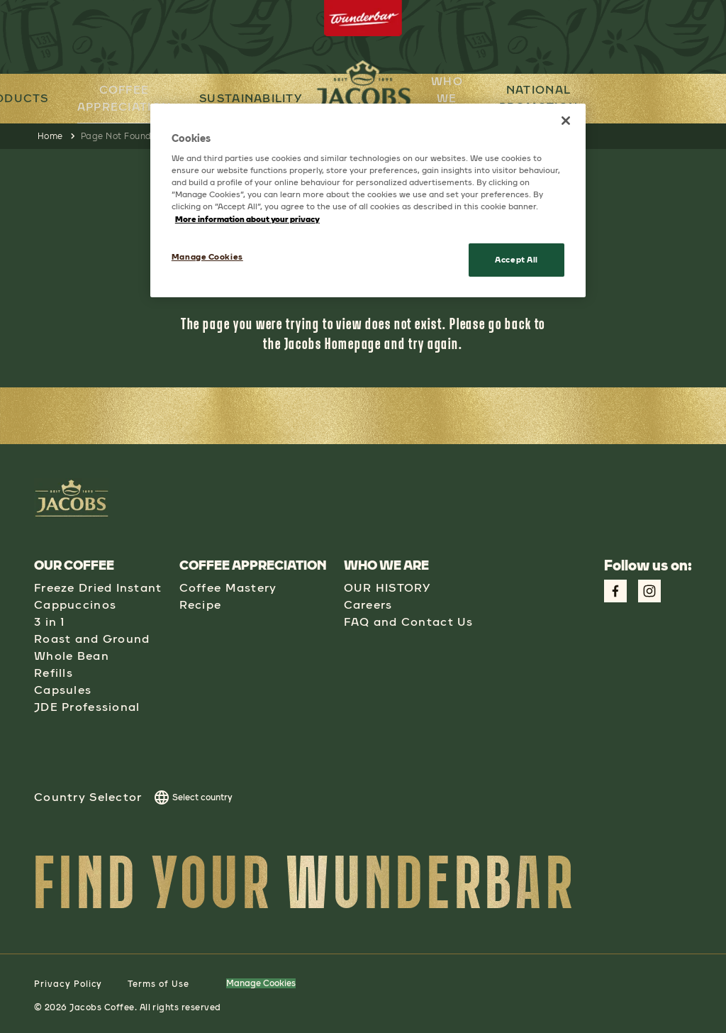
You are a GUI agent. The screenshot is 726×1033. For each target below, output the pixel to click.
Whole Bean (71, 656)
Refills (53, 673)
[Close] (565, 120)
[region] (368, 201)
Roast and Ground (92, 639)
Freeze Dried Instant (98, 588)
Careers (368, 605)
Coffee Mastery (228, 588)
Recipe (200, 605)
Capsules (62, 690)
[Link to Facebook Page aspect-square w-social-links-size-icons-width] (615, 591)
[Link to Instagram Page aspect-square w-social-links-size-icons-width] (649, 591)
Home (50, 136)
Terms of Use (158, 984)
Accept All (516, 260)
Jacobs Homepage (333, 343)
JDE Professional (87, 707)
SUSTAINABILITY (250, 98)
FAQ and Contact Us (409, 622)
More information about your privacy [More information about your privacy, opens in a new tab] (247, 219)
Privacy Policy (68, 984)
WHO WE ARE (448, 97)
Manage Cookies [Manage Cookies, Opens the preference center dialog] (207, 257)
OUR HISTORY (387, 588)
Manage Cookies (261, 983)
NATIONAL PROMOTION (541, 98)
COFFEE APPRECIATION (123, 97)
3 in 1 (49, 622)
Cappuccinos (75, 605)
